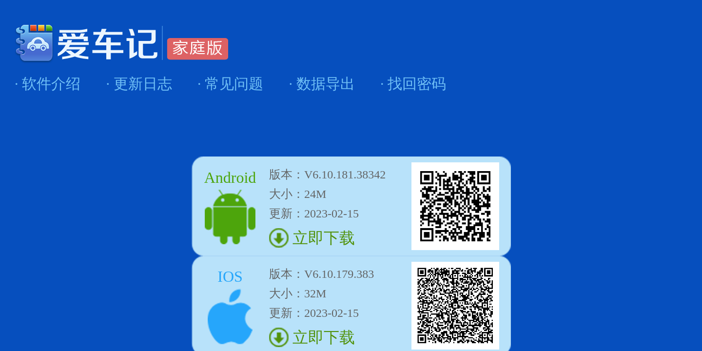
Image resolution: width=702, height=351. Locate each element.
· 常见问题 (230, 84)
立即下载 (322, 238)
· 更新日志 (139, 84)
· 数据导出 (322, 84)
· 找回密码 (413, 84)
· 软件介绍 (47, 84)
